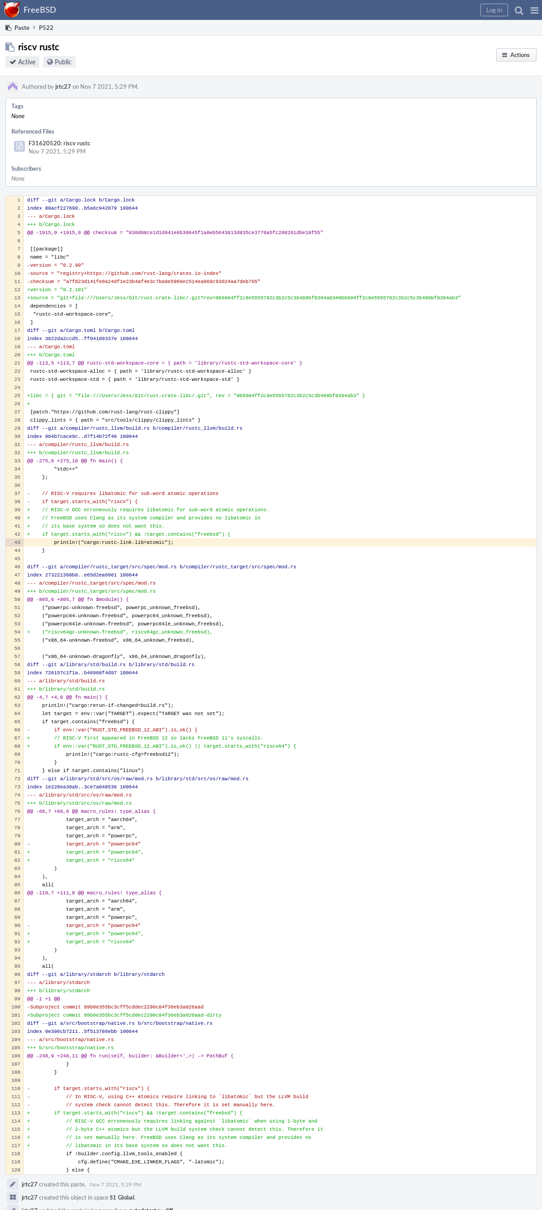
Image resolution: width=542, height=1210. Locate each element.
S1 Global (122, 1197)
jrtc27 (63, 86)
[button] (534, 10)
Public (63, 62)
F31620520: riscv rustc (59, 143)
